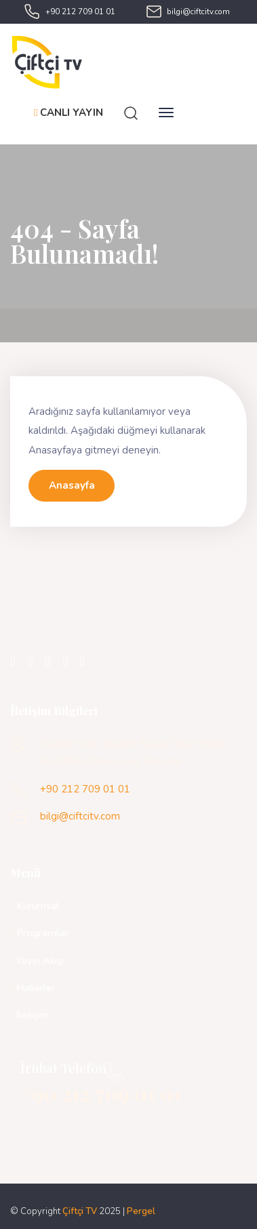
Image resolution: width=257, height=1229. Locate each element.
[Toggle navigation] (166, 113)
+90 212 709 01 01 (80, 11)
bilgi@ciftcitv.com (198, 11)
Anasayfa (72, 485)
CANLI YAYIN (68, 112)
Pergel (141, 1211)
